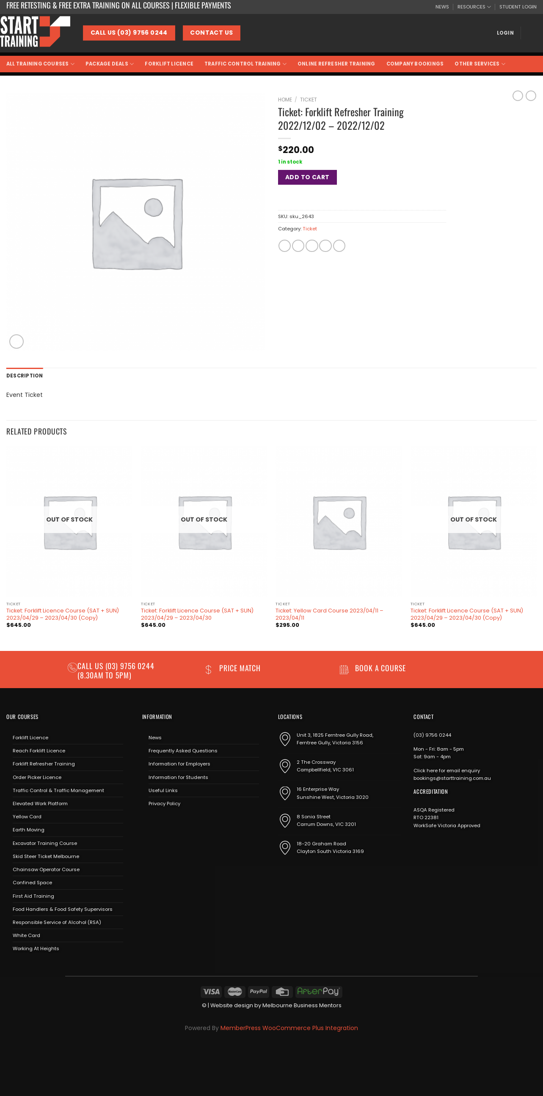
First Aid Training (33, 896)
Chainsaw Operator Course (46, 869)
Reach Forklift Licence (39, 750)
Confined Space (32, 882)
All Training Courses (40, 64)
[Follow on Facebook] (148, 823)
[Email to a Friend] (312, 246)
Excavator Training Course (45, 843)
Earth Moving (28, 829)
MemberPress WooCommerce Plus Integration (289, 1028)
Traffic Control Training (245, 64)
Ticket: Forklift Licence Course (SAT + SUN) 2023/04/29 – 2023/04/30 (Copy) (62, 614)
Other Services (480, 64)
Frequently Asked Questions (183, 750)
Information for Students (178, 777)
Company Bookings (415, 63)
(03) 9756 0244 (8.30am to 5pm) (115, 670)
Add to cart (307, 177)
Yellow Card (27, 816)
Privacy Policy (164, 803)
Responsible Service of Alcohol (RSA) (57, 922)
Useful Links (163, 790)
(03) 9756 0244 (432, 735)
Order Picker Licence (37, 777)
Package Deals (109, 64)
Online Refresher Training (336, 63)
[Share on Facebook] (284, 246)
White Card (26, 935)
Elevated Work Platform (40, 803)
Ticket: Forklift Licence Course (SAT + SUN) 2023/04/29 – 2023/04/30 (197, 614)
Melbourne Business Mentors (302, 1005)
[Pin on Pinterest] (325, 246)
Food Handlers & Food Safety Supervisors (63, 909)
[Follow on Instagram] (160, 823)
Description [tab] (24, 375)
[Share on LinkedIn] (339, 246)
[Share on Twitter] (298, 246)
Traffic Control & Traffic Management (58, 790)
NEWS (442, 6)
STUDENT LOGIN (518, 6)
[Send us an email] (172, 823)
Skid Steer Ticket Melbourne (46, 856)
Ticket (308, 99)
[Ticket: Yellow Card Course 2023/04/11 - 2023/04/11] (339, 521)
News (155, 737)
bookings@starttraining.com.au (452, 778)
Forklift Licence (169, 63)
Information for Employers (179, 763)
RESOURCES (474, 7)
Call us (91, 665)
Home (285, 99)
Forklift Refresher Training (44, 763)
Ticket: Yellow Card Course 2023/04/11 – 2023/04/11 (329, 614)
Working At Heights (36, 948)
